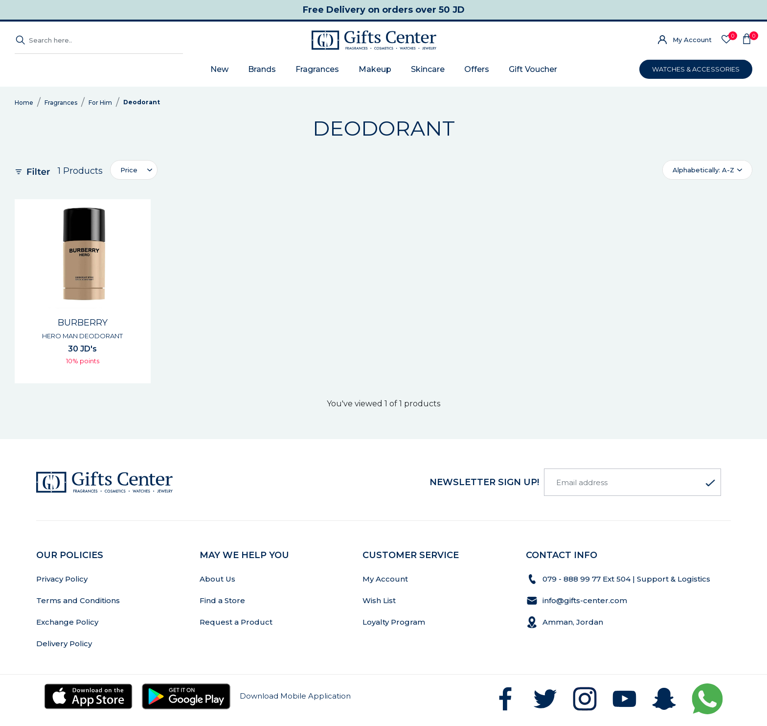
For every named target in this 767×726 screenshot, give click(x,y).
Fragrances (317, 69)
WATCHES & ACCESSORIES (696, 69)
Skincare (428, 69)
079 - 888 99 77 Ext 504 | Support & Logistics (627, 579)
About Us (217, 579)
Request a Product (236, 622)
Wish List (379, 600)
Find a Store (222, 600)
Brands (262, 69)
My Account (692, 40)
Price (128, 170)
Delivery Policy (64, 643)
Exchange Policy (67, 622)
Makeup (375, 69)
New (219, 69)
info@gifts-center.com (584, 600)
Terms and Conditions (78, 600)
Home (24, 102)
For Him (100, 102)
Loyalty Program (393, 622)
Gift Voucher (533, 69)
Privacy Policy (62, 579)
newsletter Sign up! (484, 482)
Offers (476, 69)
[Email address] (632, 482)
